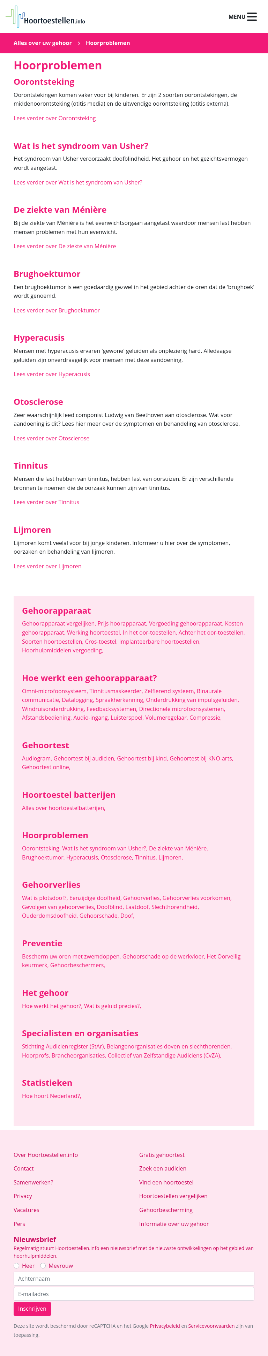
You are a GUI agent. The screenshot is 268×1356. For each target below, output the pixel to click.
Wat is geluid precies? (112, 1006)
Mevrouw (61, 1266)
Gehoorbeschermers (77, 965)
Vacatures (26, 1210)
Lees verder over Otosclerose (51, 438)
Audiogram (38, 758)
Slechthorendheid (175, 907)
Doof (127, 915)
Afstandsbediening (47, 717)
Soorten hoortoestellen (53, 641)
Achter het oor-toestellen (212, 632)
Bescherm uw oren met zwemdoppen (72, 956)
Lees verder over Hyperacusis (52, 374)
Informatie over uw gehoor (174, 1224)
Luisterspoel (128, 717)
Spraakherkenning (121, 700)
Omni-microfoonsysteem (55, 691)
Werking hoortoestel (95, 632)
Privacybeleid (165, 1326)
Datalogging (79, 700)
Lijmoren (170, 857)
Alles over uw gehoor (43, 43)
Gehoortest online (46, 767)
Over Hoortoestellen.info (46, 1155)
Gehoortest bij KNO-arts (201, 758)
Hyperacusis (83, 857)
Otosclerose (118, 857)
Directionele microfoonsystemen (182, 709)
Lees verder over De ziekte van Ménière (65, 246)
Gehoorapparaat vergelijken (60, 623)
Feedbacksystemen (113, 709)
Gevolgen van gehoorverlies (59, 907)
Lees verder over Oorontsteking (55, 118)
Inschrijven (32, 1308)
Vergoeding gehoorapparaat (187, 623)
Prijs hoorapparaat (123, 623)
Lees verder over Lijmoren (48, 566)
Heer (28, 1266)
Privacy (23, 1196)
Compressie (205, 717)
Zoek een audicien (162, 1168)
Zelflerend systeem (170, 691)
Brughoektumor (44, 857)
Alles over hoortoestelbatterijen (63, 808)
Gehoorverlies (143, 898)
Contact (24, 1168)
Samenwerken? (33, 1182)
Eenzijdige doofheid (96, 898)
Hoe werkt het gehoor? (53, 1006)
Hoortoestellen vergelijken (173, 1196)
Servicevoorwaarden (211, 1326)
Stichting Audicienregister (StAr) (64, 1046)
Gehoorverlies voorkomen (197, 898)
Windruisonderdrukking (54, 709)
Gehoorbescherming (166, 1210)
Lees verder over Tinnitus (46, 502)
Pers (19, 1224)
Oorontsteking (42, 848)
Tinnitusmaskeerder (116, 691)
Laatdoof (139, 907)
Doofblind (111, 907)
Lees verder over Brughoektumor (57, 310)
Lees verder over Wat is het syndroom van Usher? (78, 182)
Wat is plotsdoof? (45, 898)
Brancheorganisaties (80, 1055)
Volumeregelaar (167, 717)
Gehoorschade (100, 915)
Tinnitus (146, 857)
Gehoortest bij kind (143, 758)
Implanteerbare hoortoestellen (160, 641)
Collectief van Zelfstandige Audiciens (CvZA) (165, 1055)
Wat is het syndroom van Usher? (105, 848)
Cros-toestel (102, 641)
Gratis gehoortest (162, 1155)
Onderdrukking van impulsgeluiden (192, 700)
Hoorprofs (37, 1055)
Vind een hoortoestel (166, 1182)
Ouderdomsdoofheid (51, 915)
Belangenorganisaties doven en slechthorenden (169, 1046)
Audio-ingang (92, 717)
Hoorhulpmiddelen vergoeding (62, 650)
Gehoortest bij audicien (85, 758)
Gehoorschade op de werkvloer (164, 956)
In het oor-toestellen (151, 632)
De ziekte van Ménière (178, 848)
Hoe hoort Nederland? (51, 1096)
